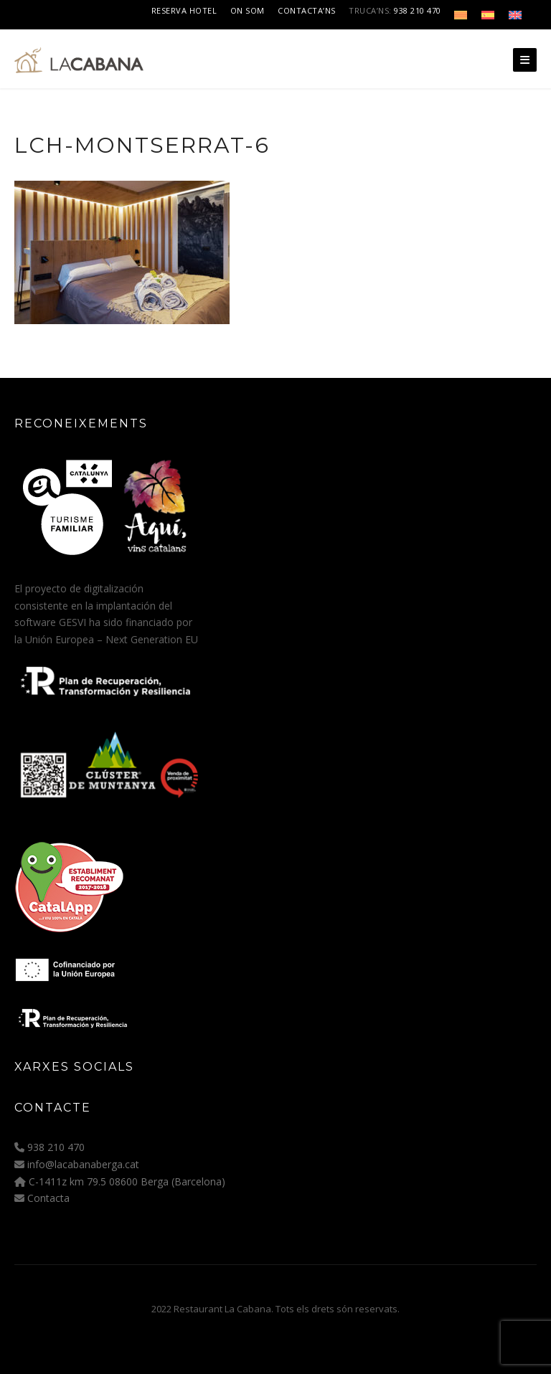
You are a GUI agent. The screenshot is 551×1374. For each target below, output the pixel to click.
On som (247, 10)
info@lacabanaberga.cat (83, 1164)
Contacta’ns (307, 10)
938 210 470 (417, 10)
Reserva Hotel (184, 10)
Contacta (48, 1198)
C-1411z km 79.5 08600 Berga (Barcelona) (127, 1181)
